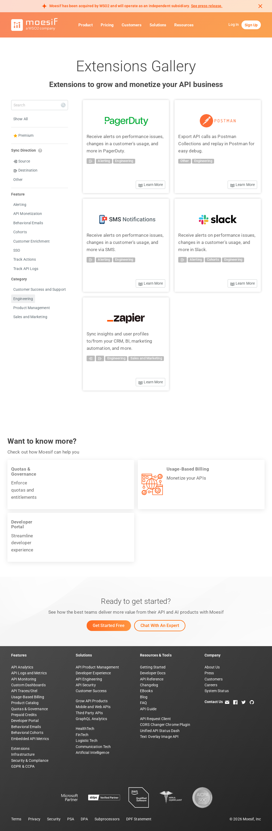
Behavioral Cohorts (27, 732)
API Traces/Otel (24, 691)
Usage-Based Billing (27, 697)
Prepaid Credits (24, 715)
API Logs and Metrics (29, 673)
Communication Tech (93, 747)
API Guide (148, 709)
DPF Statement (138, 819)
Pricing (107, 25)
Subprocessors (107, 819)
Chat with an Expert (160, 625)
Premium (23, 135)
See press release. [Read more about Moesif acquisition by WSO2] (207, 6)
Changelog (149, 685)
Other (18, 179)
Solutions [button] (158, 25)
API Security (86, 685)
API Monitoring (23, 679)
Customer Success (91, 691)
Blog (143, 697)
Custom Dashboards (28, 685)
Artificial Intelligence (92, 752)
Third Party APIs (89, 713)
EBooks (146, 691)
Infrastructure (23, 754)
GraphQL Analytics (91, 719)
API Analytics (22, 667)
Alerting (19, 204)
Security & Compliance (29, 760)
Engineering (23, 299)
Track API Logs (25, 269)
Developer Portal (25, 720)
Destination (25, 170)
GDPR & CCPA (23, 766)
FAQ (143, 703)
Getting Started (153, 667)
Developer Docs (152, 673)
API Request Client (155, 719)
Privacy (34, 819)
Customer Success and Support (39, 289)
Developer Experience (93, 673)
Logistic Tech (86, 740)
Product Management (31, 308)
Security (54, 819)
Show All (20, 119)
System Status (217, 691)
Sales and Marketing (30, 317)
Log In (233, 24)
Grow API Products (92, 701)
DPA (84, 819)
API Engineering (89, 679)
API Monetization (27, 213)
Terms (16, 819)
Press (209, 673)
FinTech (82, 735)
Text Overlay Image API (159, 736)
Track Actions (24, 259)
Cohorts (20, 232)
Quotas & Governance (29, 709)
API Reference (151, 679)
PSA (70, 819)
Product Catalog (25, 703)
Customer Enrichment (31, 241)
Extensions (20, 748)
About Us (212, 667)
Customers (132, 25)
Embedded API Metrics (30, 739)
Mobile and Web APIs (93, 707)
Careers (211, 685)
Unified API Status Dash (160, 731)
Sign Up (251, 25)
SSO (16, 250)
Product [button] (85, 25)
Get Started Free (109, 625)
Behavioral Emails (28, 223)
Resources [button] (184, 25)
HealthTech (85, 728)
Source (21, 161)
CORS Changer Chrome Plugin (165, 724)
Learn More (150, 185)
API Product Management (97, 667)
